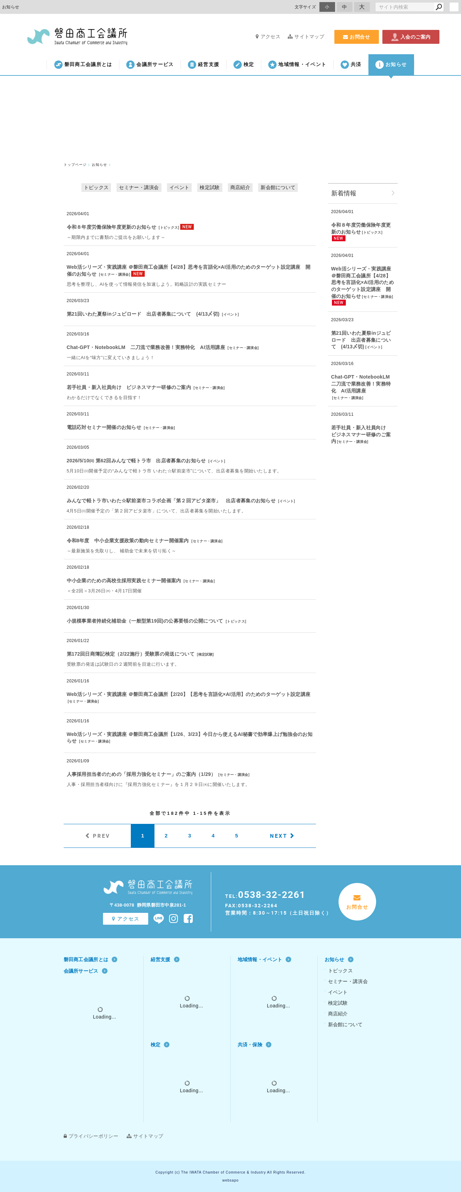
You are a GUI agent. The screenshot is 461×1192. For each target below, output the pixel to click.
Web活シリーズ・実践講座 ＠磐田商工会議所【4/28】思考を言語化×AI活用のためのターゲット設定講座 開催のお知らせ (362, 282)
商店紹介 (240, 187)
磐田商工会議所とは (83, 64)
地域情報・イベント (297, 64)
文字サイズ (305, 7)
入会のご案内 (411, 37)
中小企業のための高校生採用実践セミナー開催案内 (124, 580)
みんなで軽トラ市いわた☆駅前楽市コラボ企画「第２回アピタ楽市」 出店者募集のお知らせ (171, 500)
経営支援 (203, 64)
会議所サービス (150, 64)
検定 (243, 64)
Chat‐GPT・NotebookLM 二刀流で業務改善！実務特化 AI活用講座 (146, 347)
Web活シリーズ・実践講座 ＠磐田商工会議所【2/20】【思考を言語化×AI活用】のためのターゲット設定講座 (189, 694)
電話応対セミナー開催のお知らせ (104, 427)
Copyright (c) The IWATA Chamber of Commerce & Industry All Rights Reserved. (230, 1172)
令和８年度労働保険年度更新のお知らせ (111, 227)
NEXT (278, 835)
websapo (230, 1180)
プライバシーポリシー (91, 1136)
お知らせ (391, 64)
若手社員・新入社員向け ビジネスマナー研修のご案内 (129, 387)
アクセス (268, 36)
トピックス (96, 187)
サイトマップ (306, 36)
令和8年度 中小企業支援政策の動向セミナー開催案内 (128, 540)
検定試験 (210, 187)
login (454, 7)
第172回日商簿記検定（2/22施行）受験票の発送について (130, 654)
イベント (179, 187)
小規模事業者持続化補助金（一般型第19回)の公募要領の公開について (145, 621)
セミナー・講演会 (139, 187)
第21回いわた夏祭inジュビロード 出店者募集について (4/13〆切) (143, 314)
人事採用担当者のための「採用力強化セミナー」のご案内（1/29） (141, 774)
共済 (351, 64)
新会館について (278, 187)
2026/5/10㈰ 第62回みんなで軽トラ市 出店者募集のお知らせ (136, 460)
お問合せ (356, 37)
